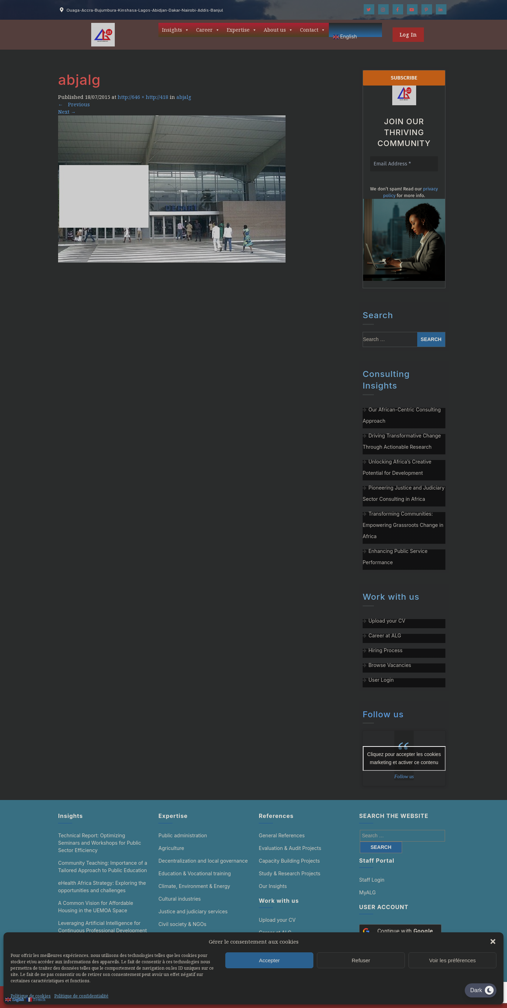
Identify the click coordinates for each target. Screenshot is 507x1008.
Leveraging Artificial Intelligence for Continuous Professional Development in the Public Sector (102, 930)
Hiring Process (385, 650)
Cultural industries (179, 899)
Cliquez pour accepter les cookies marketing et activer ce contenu (404, 758)
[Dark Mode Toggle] (480, 990)
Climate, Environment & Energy (194, 886)
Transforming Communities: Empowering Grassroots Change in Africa (403, 525)
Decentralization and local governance (203, 861)
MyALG (367, 892)
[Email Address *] (404, 163)
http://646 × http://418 (143, 97)
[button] (492, 941)
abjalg (183, 97)
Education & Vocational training (194, 873)
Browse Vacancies (389, 665)
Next (67, 111)
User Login (381, 680)
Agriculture (171, 848)
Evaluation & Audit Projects (290, 848)
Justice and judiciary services (192, 911)
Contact (312, 30)
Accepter (269, 960)
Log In (408, 34)
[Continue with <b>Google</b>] (400, 931)
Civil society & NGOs (182, 924)
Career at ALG (384, 635)
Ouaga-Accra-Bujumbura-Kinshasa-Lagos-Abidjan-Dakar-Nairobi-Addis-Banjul (145, 10)
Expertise (242, 30)
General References (282, 835)
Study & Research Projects (289, 873)
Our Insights (273, 886)
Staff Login (371, 880)
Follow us (383, 714)
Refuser (361, 960)
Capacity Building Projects (289, 861)
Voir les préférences (452, 960)
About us (278, 30)
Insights (175, 30)
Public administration (182, 835)
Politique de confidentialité (81, 996)
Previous (74, 104)
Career (208, 30)
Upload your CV (386, 621)
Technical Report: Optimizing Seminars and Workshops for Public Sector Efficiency (99, 842)
